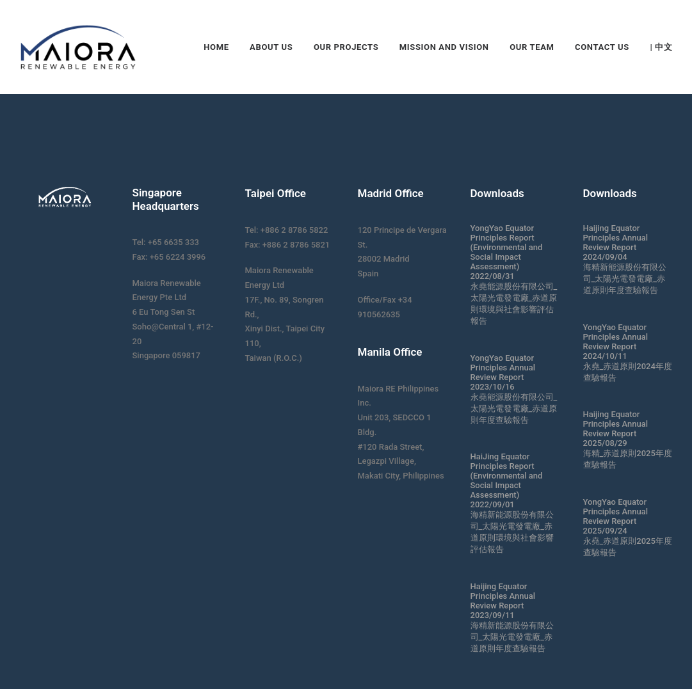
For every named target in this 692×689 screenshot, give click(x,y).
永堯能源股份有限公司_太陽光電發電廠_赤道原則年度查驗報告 (514, 408)
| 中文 (661, 47)
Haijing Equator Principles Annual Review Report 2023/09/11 (503, 601)
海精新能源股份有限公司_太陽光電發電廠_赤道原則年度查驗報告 (512, 637)
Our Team (532, 47)
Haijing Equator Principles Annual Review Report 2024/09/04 (615, 242)
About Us (271, 47)
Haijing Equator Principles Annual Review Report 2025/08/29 (615, 428)
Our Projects (346, 47)
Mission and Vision (444, 47)
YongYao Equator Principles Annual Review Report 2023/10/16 (503, 372)
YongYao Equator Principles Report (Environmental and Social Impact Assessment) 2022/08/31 (507, 252)
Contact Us (602, 47)
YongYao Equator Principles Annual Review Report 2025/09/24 (615, 516)
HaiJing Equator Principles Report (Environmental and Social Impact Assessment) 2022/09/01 (507, 480)
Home (216, 47)
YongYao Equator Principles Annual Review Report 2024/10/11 (615, 341)
